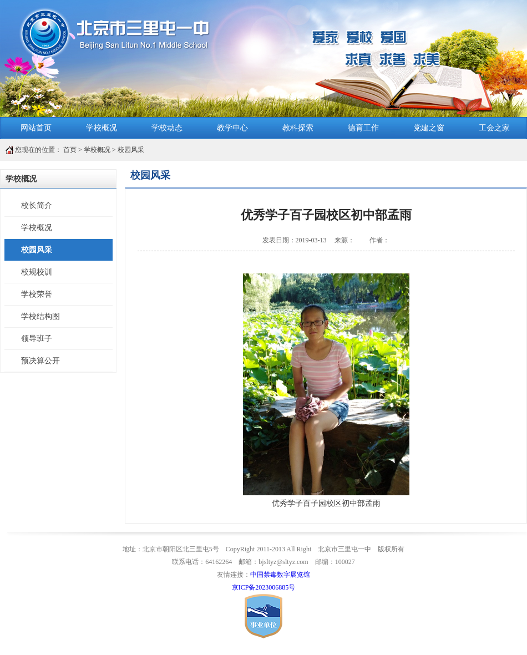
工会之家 (494, 128)
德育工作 (363, 128)
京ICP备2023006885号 (264, 587)
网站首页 (36, 128)
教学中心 (232, 128)
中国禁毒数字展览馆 (280, 574)
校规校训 (36, 272)
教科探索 (297, 128)
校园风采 (131, 150)
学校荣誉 (36, 294)
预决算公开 (40, 361)
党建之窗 (428, 128)
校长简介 (36, 205)
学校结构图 (40, 316)
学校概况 (101, 128)
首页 (70, 150)
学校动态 (167, 128)
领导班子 (36, 338)
